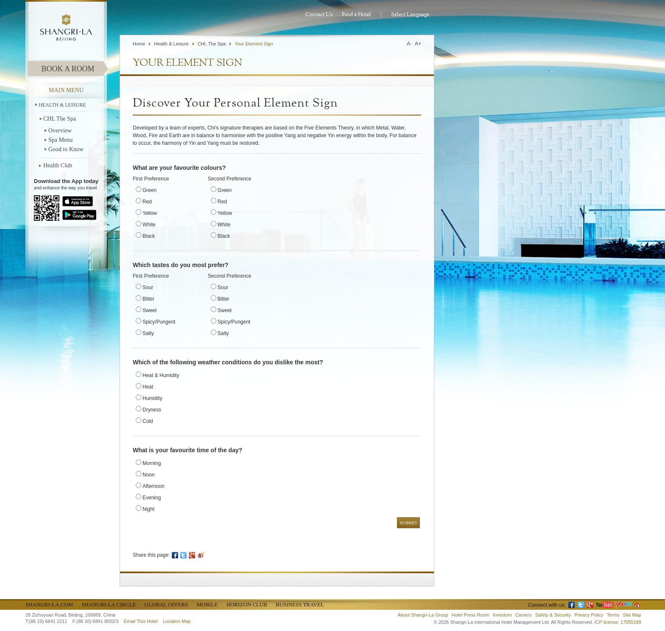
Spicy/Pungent (158, 322)
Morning (151, 463)
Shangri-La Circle (108, 604)
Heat (147, 387)
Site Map (632, 614)
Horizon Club (246, 604)
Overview (60, 130)
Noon (148, 475)
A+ (418, 44)
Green (149, 190)
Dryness (151, 410)
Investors (502, 614)
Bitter (148, 299)
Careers (523, 614)
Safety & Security (553, 614)
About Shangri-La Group (423, 614)
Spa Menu (60, 140)
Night (148, 509)
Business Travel (300, 604)
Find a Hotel (356, 14)
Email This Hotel (141, 621)
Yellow (149, 213)
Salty (148, 333)
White (149, 225)
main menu (66, 90)
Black (148, 236)
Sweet (149, 310)
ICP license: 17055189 (618, 622)
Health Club (57, 165)
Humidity (152, 398)
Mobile (207, 604)
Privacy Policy (588, 614)
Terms (613, 614)
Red (147, 202)
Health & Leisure (62, 105)
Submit (408, 522)
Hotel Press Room (470, 614)
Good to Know (66, 149)
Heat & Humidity (160, 375)
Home (139, 43)
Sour (147, 287)
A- (409, 44)
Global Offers (166, 604)
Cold (147, 421)
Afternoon (153, 486)
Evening (151, 498)
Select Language (410, 14)
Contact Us (318, 14)
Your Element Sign (254, 43)
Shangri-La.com (49, 604)
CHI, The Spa (59, 118)
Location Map (177, 621)
